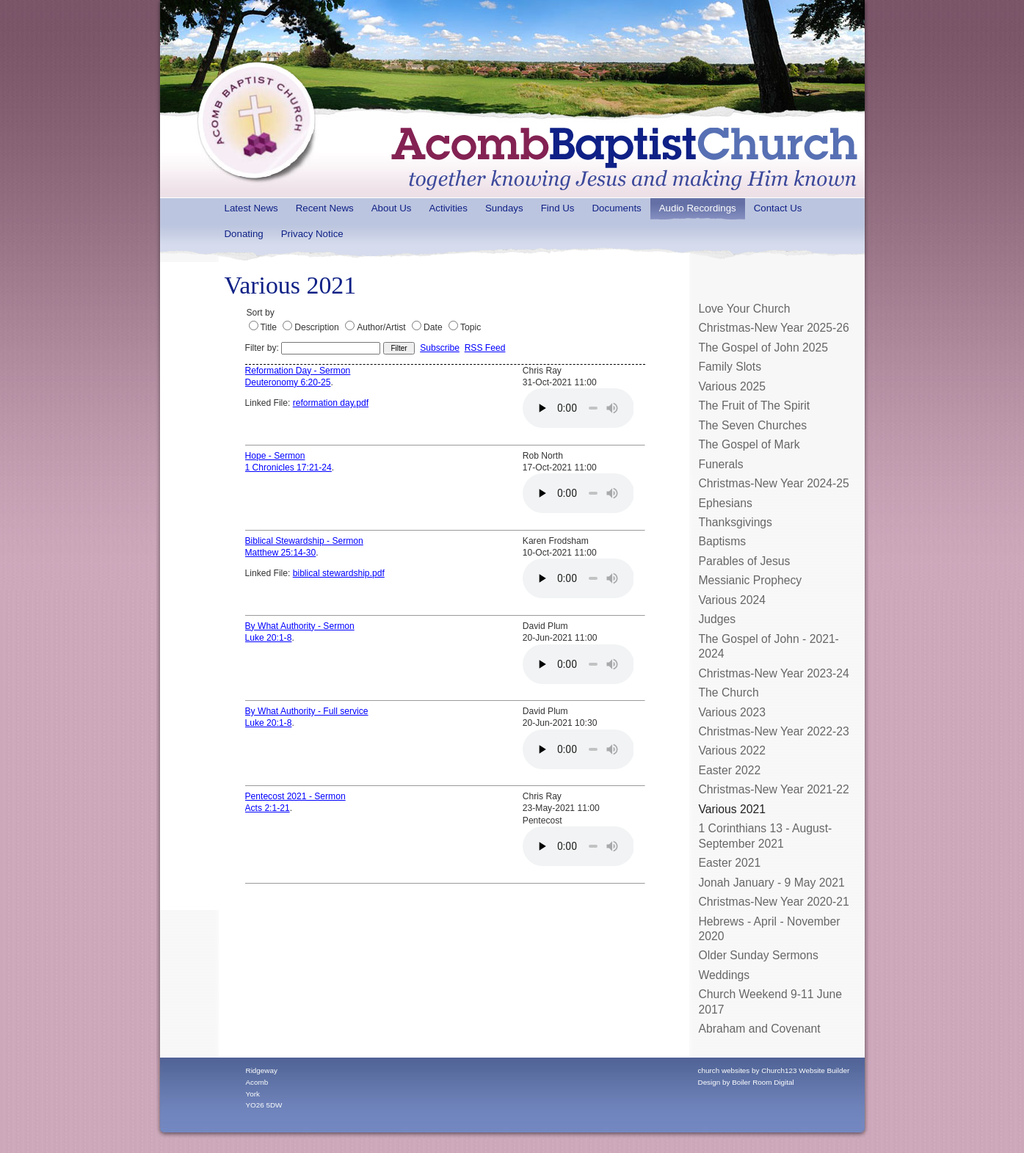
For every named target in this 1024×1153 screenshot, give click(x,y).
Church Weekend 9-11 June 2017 (770, 1001)
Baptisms (723, 541)
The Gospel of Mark (749, 444)
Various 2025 (732, 386)
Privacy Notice (312, 233)
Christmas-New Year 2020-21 (774, 901)
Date (433, 327)
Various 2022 (732, 750)
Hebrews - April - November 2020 (769, 928)
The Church (729, 692)
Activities (448, 208)
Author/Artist (381, 327)
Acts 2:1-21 (267, 808)
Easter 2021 (730, 862)
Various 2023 (732, 712)
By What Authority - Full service (306, 711)
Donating (244, 233)
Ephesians (725, 503)
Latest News (251, 208)
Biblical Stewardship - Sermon (304, 541)
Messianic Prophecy (750, 580)
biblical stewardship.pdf (339, 573)
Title (269, 327)
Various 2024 (732, 600)
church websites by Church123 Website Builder (774, 1070)
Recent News (325, 208)
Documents (616, 208)
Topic (470, 327)
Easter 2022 (730, 770)
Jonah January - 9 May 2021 (772, 882)
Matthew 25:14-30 (280, 553)
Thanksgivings (735, 522)
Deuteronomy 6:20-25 (288, 382)
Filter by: (313, 348)
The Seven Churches (753, 425)
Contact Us (778, 208)
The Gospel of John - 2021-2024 (769, 646)
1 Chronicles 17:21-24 (288, 467)
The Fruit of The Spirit (754, 405)
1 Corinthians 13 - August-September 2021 (765, 835)
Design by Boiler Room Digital (746, 1082)
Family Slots (730, 366)
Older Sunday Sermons (758, 955)
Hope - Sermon (275, 456)
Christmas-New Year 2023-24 (774, 673)
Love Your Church (745, 308)
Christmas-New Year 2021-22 (774, 789)
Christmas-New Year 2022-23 (774, 731)
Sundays (504, 208)
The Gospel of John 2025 (764, 347)
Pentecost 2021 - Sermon (295, 796)
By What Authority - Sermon (300, 626)
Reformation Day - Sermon (298, 370)
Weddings (724, 975)
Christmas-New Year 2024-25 (774, 483)
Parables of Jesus (745, 561)
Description (316, 327)
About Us (391, 208)
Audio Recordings (697, 208)
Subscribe (440, 348)
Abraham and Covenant (760, 1028)
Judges (717, 619)
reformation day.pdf (330, 403)
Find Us (558, 208)
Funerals (721, 464)
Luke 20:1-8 (268, 638)
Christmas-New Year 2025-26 (774, 327)
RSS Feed (485, 348)
